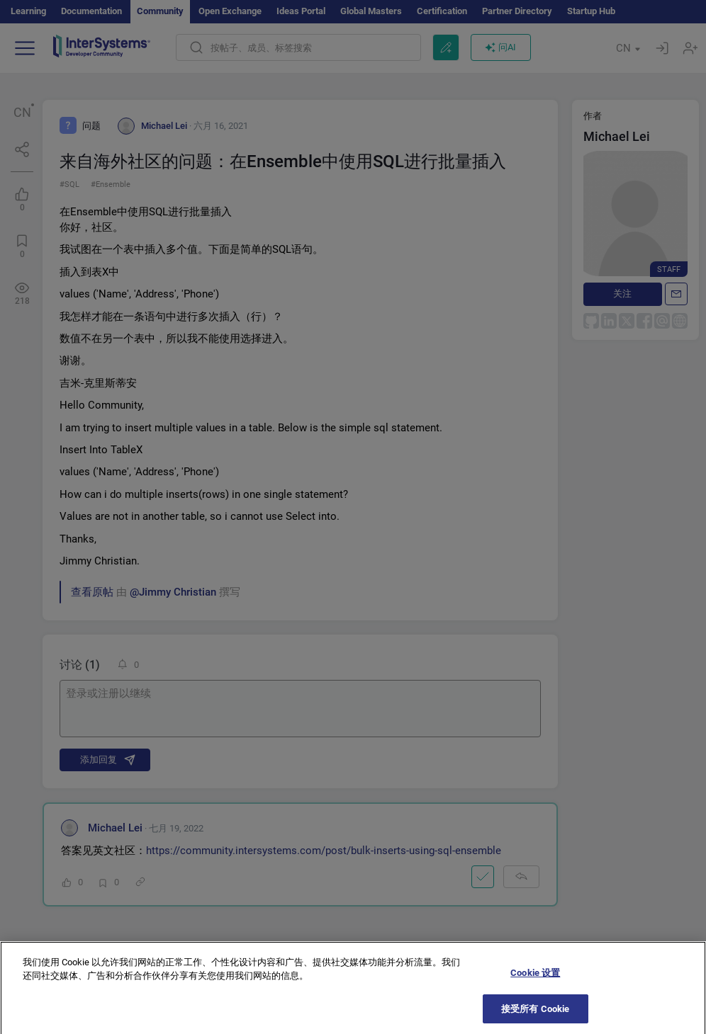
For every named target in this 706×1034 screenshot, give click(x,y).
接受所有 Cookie (535, 1016)
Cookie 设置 (535, 980)
